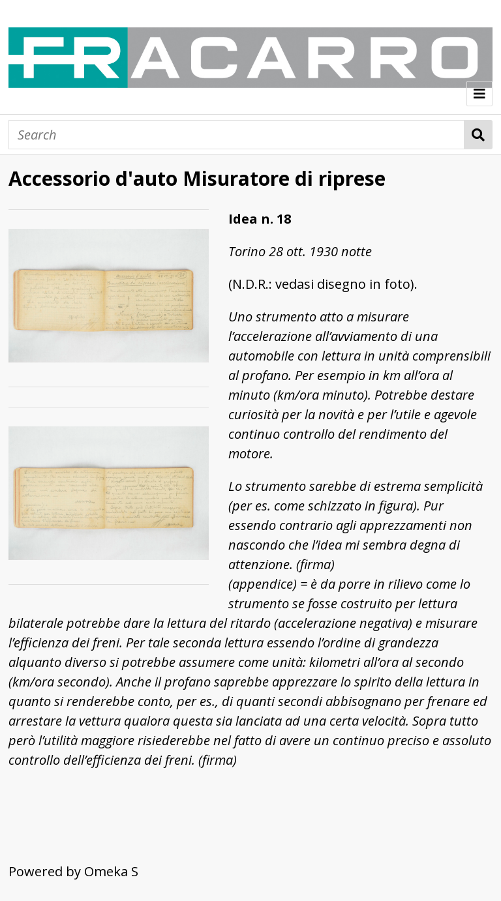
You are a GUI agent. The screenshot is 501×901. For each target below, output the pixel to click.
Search (478, 134)
